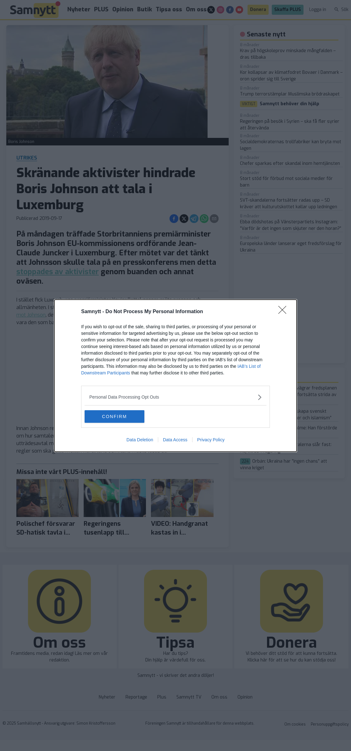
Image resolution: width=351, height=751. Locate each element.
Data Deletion (139, 439)
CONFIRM (114, 416)
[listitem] (175, 397)
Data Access (175, 439)
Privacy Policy (211, 439)
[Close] (284, 312)
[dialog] (175, 376)
